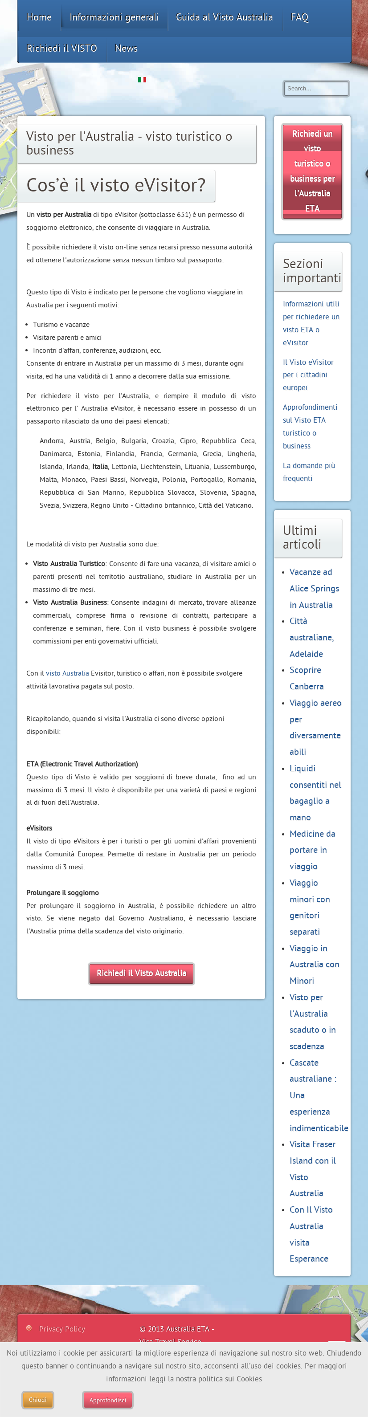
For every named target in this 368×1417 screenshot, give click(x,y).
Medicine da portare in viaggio (312, 850)
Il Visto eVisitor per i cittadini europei (308, 375)
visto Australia (67, 673)
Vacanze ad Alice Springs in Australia (314, 588)
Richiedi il (141, 973)
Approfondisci (108, 1400)
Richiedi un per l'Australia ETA (312, 172)
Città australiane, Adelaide (312, 637)
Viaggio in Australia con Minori (314, 964)
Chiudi (38, 1400)
